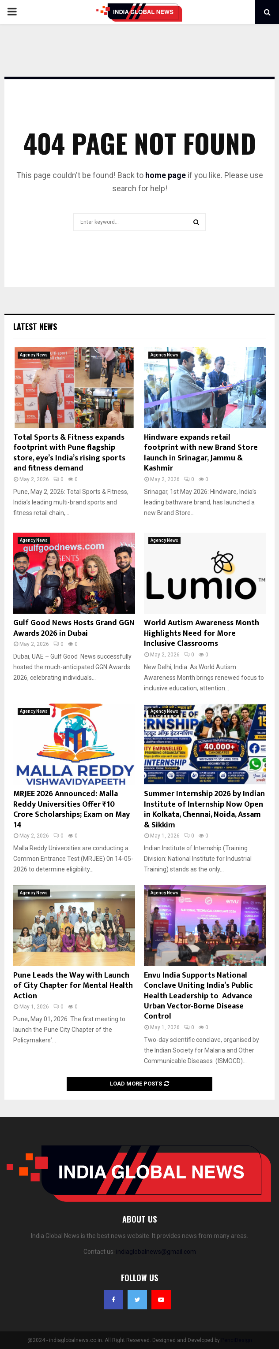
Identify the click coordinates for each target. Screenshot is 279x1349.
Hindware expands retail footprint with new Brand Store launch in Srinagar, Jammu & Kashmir (201, 453)
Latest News (35, 326)
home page (165, 175)
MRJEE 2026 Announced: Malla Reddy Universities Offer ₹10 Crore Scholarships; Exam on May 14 (71, 809)
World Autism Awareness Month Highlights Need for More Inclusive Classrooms (201, 633)
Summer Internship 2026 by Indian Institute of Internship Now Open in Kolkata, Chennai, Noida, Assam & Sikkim (204, 809)
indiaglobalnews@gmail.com (156, 1251)
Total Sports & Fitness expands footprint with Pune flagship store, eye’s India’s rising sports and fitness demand (69, 453)
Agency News (34, 354)
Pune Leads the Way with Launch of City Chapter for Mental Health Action (73, 986)
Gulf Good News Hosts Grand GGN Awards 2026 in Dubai (74, 628)
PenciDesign (236, 1340)
